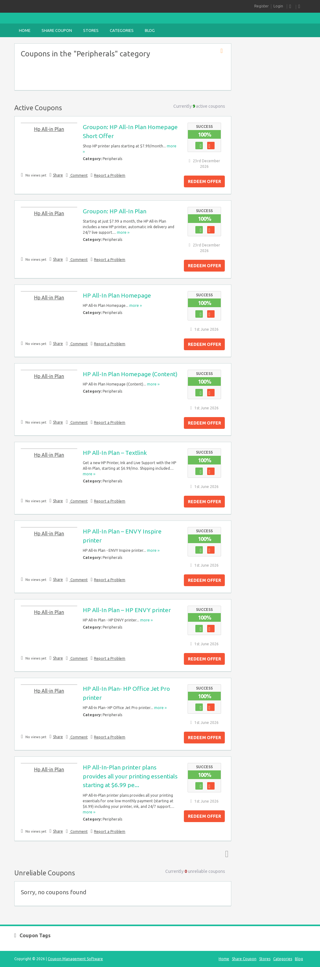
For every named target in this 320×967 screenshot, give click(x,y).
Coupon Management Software (75, 959)
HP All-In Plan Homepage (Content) (130, 374)
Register (261, 6)
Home (24, 30)
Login (278, 6)
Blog (150, 30)
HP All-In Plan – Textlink (115, 452)
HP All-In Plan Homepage (117, 295)
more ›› (123, 232)
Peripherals (112, 159)
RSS (291, 6)
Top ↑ (225, 853)
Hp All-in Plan (49, 129)
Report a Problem (109, 175)
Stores (91, 30)
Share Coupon (57, 30)
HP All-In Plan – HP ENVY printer (127, 610)
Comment (78, 175)
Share (58, 175)
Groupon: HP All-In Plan (114, 211)
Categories (122, 30)
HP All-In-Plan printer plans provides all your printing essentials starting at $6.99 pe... (130, 776)
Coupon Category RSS (223, 51)
